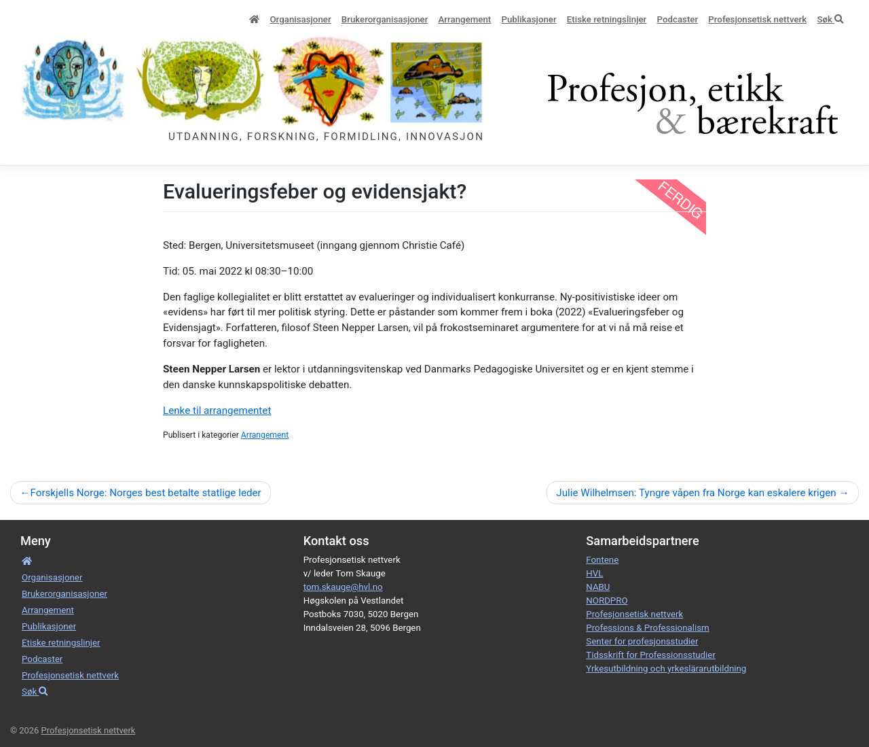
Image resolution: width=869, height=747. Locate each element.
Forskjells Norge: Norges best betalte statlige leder (145, 493)
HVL (594, 573)
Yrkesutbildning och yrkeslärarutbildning (666, 668)
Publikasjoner (528, 19)
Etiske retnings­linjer (606, 19)
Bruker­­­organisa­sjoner (384, 19)
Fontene (602, 560)
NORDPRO (606, 600)
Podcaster (678, 19)
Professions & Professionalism (647, 628)
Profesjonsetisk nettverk (757, 19)
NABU (598, 587)
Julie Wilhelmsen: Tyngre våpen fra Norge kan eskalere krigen (696, 493)
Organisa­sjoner (300, 19)
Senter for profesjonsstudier (642, 641)
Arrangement (465, 19)
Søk (830, 19)
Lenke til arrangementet (217, 410)
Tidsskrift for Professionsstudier (651, 655)
